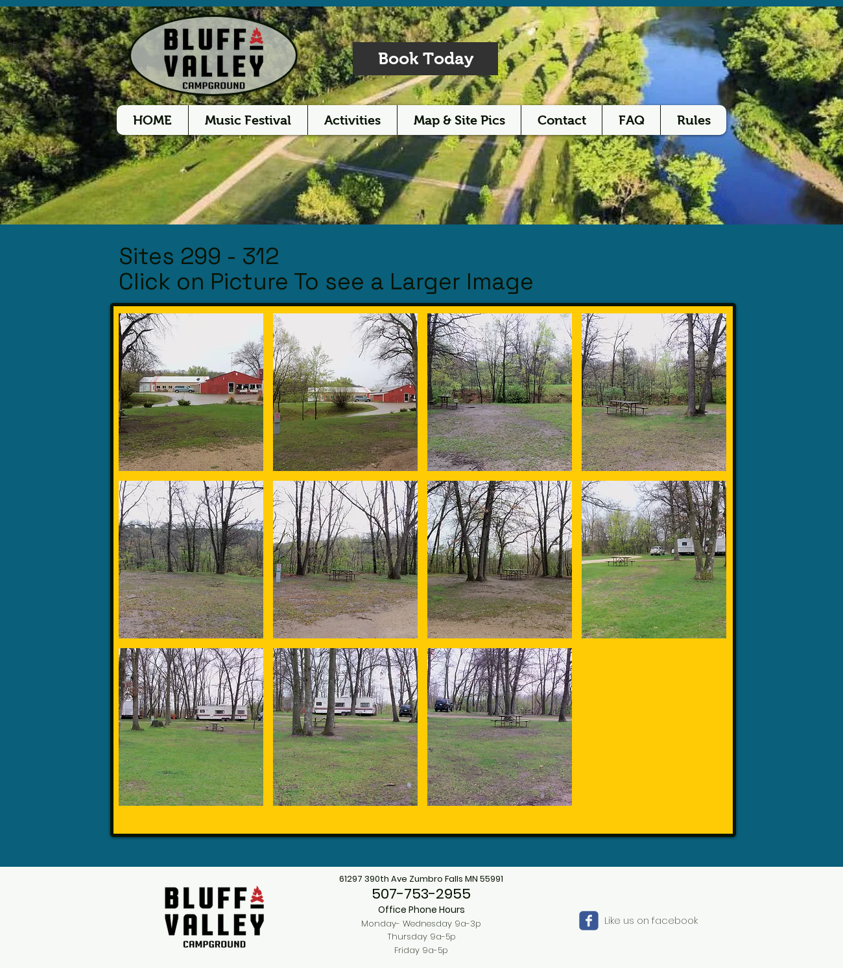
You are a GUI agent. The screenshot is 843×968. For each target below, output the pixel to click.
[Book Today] (425, 58)
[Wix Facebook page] (589, 920)
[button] (191, 392)
